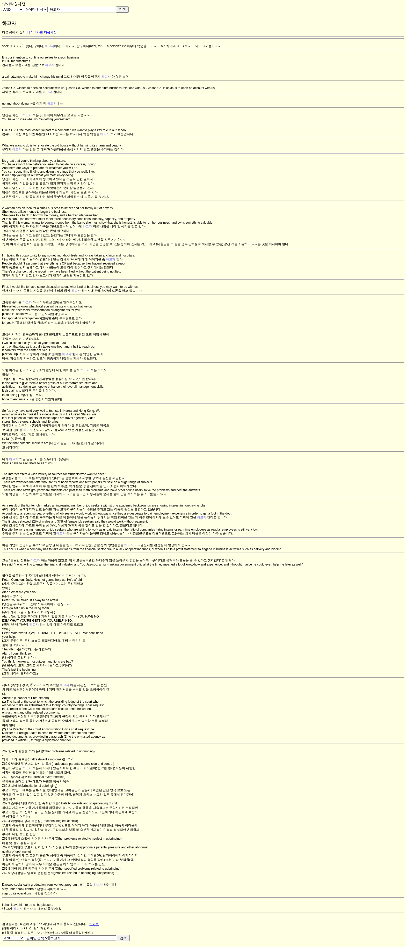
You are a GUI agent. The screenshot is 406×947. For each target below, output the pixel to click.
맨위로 (94, 924)
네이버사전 (35, 32)
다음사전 (50, 32)
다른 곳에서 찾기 (14, 32)
